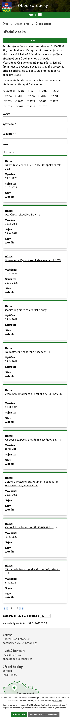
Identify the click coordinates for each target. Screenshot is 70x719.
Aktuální (10, 196)
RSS (48, 40)
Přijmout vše (19, 714)
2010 (21, 90)
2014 (9, 96)
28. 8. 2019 (11, 407)
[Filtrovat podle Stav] (35, 152)
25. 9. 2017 (11, 319)
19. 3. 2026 (11, 178)
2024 (9, 106)
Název (6, 114)
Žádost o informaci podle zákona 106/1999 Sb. (32, 571)
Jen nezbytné (36, 714)
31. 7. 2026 (11, 187)
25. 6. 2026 (11, 233)
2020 (20, 101)
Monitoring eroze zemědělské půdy (28, 310)
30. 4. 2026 (11, 282)
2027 (44, 106)
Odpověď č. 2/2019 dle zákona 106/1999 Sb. (33, 439)
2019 (9, 101)
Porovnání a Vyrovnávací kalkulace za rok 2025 (33, 262)
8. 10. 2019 (11, 449)
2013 (56, 90)
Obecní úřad (22, 23)
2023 (55, 101)
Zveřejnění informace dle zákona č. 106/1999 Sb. (33, 395)
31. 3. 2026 (11, 273)
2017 (43, 96)
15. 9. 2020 (11, 536)
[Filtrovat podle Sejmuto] (35, 141)
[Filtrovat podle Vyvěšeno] (35, 130)
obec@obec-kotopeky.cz (17, 658)
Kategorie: (9, 90)
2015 (20, 96)
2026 (32, 106)
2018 (55, 96)
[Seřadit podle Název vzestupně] (11, 112)
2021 (32, 101)
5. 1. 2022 (10, 582)
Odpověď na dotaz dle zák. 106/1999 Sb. (31, 527)
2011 (33, 90)
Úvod (6, 23)
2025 (20, 106)
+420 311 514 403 (12, 654)
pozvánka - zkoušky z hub (23, 214)
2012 (44, 90)
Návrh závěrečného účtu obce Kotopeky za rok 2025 (33, 166)
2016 (32, 96)
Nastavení (52, 714)
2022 (43, 101)
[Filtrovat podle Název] (35, 119)
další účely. (57, 700)
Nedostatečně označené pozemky (28, 352)
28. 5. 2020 (11, 494)
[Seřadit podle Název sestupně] (11, 113)
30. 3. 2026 (11, 224)
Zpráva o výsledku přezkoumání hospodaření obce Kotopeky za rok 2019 (32, 483)
